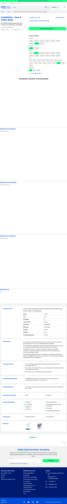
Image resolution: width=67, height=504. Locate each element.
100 (38, 70)
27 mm (31, 55)
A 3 (39, 60)
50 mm (47, 55)
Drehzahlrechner (27, 483)
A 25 (49, 62)
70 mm (58, 55)
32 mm (31, 43)
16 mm (36, 40)
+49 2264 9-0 (50, 481)
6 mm (31, 40)
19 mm (47, 40)
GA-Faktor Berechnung (29, 489)
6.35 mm (36, 48)
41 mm (42, 43)
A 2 (34, 60)
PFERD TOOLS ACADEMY (30, 477)
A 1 (30, 60)
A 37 (31, 65)
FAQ (24, 493)
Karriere (19, 3)
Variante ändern (60, 17)
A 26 (54, 62)
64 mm (53, 55)
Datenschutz (12, 3)
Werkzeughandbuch (28, 473)
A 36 (63, 62)
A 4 (43, 60)
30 (30, 70)
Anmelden (51, 460)
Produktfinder (27, 491)
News (2, 477)
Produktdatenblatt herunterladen (39, 21)
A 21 (40, 62)
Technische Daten (34, 17)
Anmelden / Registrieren (47, 28)
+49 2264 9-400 (51, 487)
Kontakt (3, 475)
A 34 (58, 62)
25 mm (58, 40)
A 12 (60, 60)
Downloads (26, 475)
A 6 (51, 60)
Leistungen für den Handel (30, 479)
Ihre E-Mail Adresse (11, 458)
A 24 (45, 62)
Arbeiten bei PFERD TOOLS (8, 479)
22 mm (52, 40)
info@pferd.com (51, 484)
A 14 (31, 62)
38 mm (37, 43)
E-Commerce (26, 481)
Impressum (4, 3)
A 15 (35, 62)
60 (34, 70)
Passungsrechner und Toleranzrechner (29, 486)
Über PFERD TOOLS (6, 473)
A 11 (56, 60)
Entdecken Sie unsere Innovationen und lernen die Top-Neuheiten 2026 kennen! (33, 0)
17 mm (41, 40)
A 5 (47, 60)
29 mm (37, 55)
